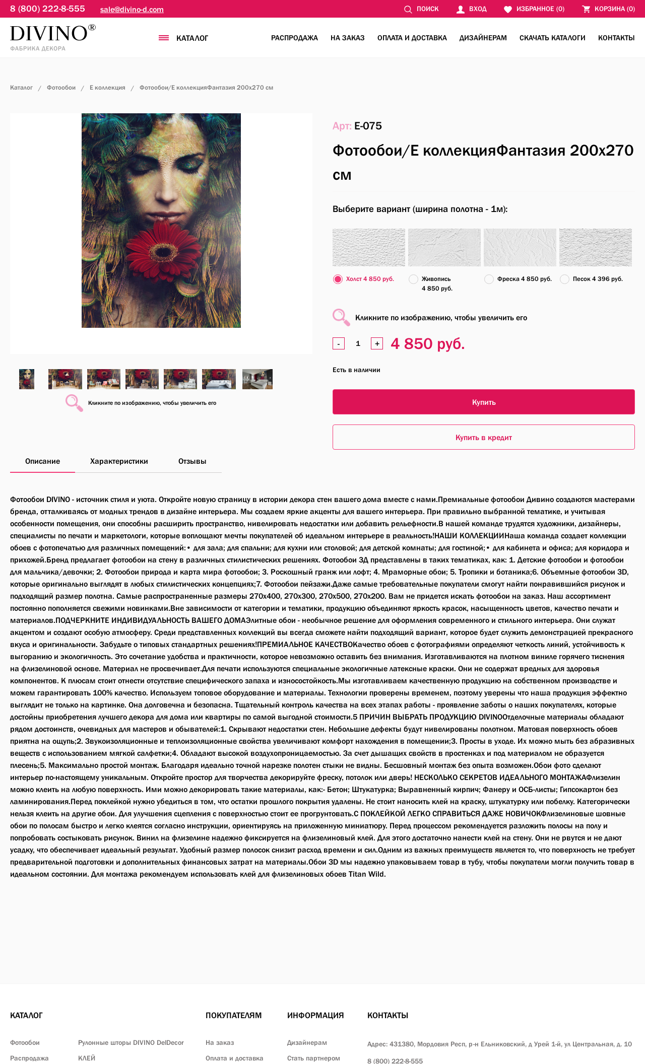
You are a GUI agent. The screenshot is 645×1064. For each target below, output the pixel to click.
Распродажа (294, 37)
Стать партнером (313, 1058)
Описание (42, 460)
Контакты (616, 37)
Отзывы (192, 460)
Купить (484, 401)
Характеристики (119, 460)
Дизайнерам (483, 37)
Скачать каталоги (553, 37)
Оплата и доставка (412, 37)
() (608, 9)
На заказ (348, 37)
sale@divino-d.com (132, 9)
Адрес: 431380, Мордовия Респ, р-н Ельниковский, (499, 1044)
